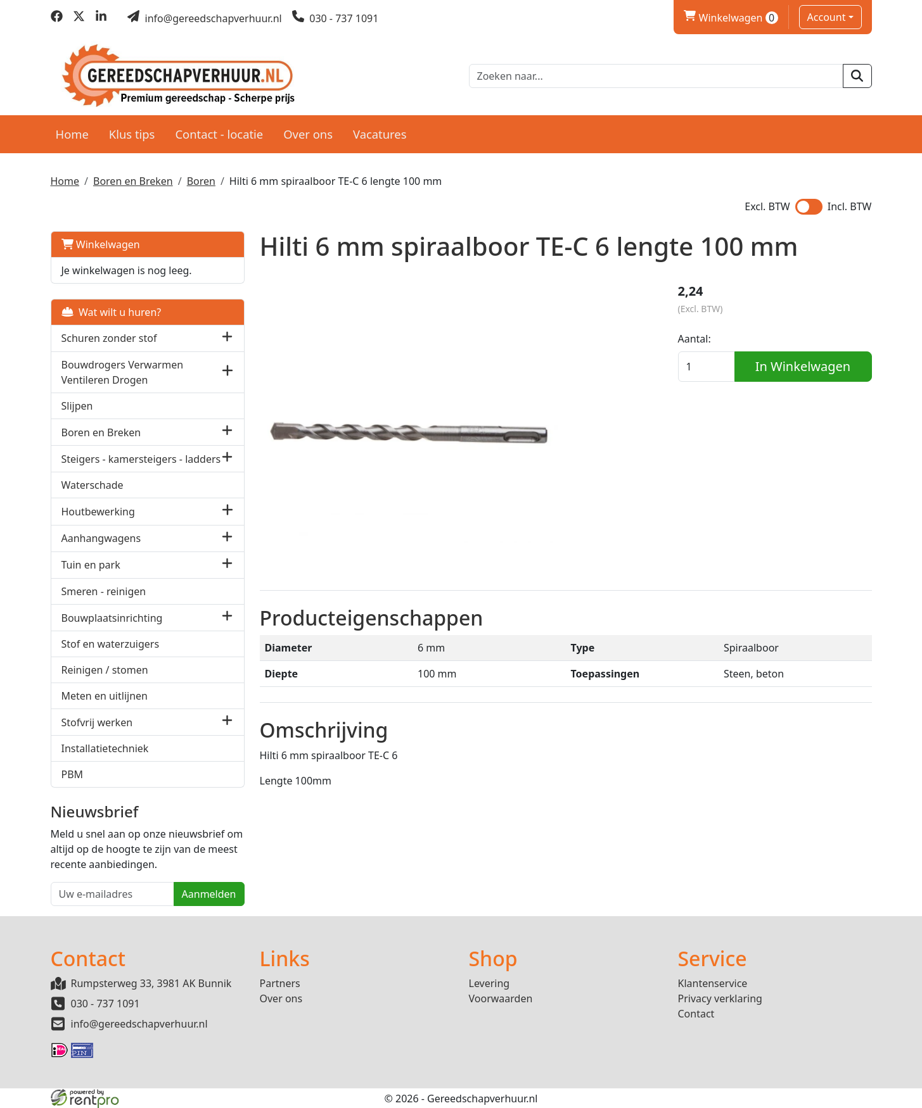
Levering (489, 983)
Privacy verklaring (720, 998)
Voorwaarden (501, 998)
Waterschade (92, 485)
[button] (227, 338)
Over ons (308, 134)
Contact (696, 1014)
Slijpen (77, 406)
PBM (72, 774)
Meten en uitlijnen (104, 696)
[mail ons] (204, 18)
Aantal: (694, 339)
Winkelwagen (100, 244)
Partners (280, 983)
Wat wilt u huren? (111, 312)
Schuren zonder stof (109, 338)
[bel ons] (335, 18)
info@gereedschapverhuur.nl (139, 1024)
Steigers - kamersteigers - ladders (141, 459)
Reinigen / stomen (104, 670)
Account (826, 17)
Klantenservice (713, 983)
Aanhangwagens (101, 538)
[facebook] (57, 18)
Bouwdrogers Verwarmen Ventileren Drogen (122, 372)
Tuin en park (90, 565)
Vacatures (380, 134)
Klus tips (132, 134)
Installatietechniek (105, 748)
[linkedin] (101, 18)
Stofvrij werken (97, 722)
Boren (201, 181)
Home (72, 134)
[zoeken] (857, 76)
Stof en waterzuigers (110, 644)
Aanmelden (209, 894)
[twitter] (79, 18)
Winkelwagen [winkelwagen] (731, 18)
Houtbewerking (98, 512)
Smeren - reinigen (103, 591)
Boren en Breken (133, 181)
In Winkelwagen (802, 366)
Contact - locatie (219, 134)
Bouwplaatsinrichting (112, 618)
